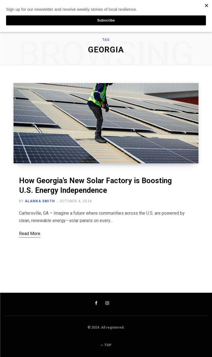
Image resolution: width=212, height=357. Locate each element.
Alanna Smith (40, 201)
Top (106, 345)
